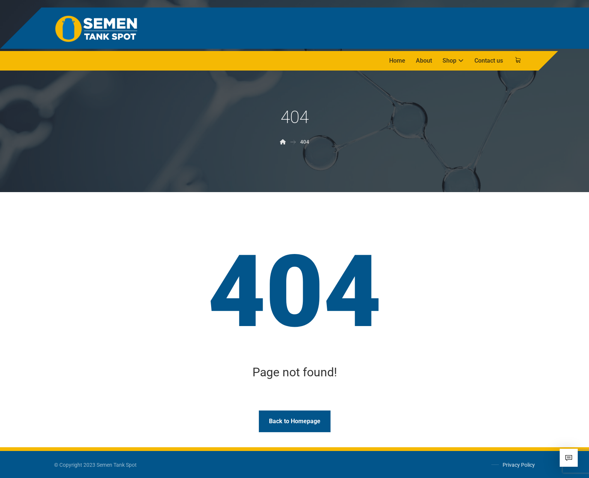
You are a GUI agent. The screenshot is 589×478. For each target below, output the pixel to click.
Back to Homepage (294, 421)
